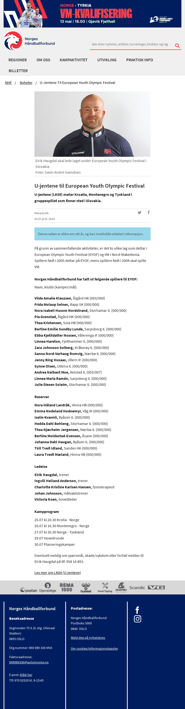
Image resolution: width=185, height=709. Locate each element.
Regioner (17, 59)
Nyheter (26, 82)
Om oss (43, 59)
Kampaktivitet (73, 59)
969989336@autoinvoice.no (29, 662)
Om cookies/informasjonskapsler (94, 648)
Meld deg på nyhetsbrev (88, 637)
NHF (8, 82)
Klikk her (26, 675)
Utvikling (107, 59)
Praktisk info (139, 59)
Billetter (18, 70)
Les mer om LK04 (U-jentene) (57, 572)
